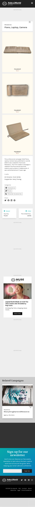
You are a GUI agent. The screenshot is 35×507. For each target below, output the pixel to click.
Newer (7, 211)
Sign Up (27, 471)
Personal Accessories (13, 194)
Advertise (13, 490)
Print (8, 191)
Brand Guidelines (26, 490)
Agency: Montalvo (9, 415)
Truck (6, 216)
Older (28, 211)
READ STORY (17, 313)
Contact (24, 488)
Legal (18, 490)
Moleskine (7, 25)
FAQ (19, 488)
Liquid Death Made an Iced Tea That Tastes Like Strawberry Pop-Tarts (16, 303)
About (30, 488)
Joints (29, 216)
